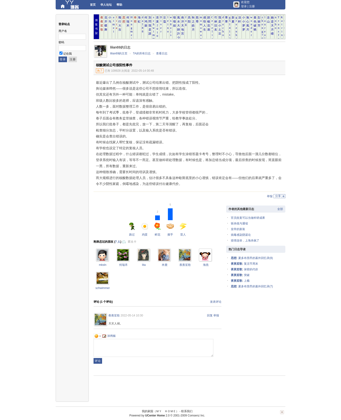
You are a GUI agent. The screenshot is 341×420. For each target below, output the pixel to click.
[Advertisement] (246, 110)
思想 (234, 258)
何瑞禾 (123, 265)
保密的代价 (251, 269)
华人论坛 (106, 4)
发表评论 (215, 301)
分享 (278, 196)
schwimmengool (105, 288)
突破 (247, 275)
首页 (93, 4)
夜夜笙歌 (185, 265)
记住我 (67, 53)
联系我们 (187, 411)
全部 (280, 209)
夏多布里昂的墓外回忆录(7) (255, 286)
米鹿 (164, 265)
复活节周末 (251, 263)
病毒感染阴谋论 (241, 234)
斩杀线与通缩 (239, 223)
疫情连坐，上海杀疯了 (245, 240)
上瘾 (247, 280)
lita (144, 265)
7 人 (117, 241)
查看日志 (161, 53)
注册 (252, 6)
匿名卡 (132, 241)
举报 (270, 196)
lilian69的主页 (118, 53)
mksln (102, 265)
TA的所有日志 (141, 53)
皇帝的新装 (238, 229)
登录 (244, 6)
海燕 (206, 265)
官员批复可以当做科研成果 (248, 217)
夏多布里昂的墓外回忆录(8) (255, 258)
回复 (210, 315)
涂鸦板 (109, 335)
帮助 (119, 4)
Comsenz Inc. (196, 415)
